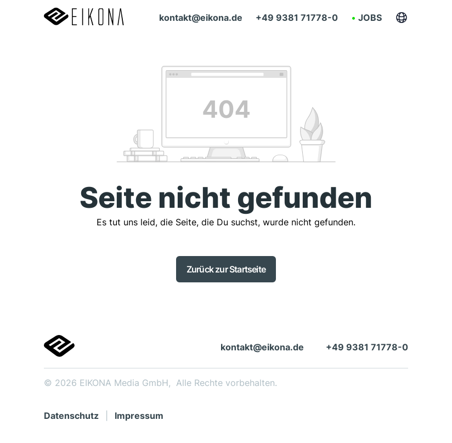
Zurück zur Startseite (226, 269)
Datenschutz (71, 415)
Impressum (139, 415)
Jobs (370, 17)
